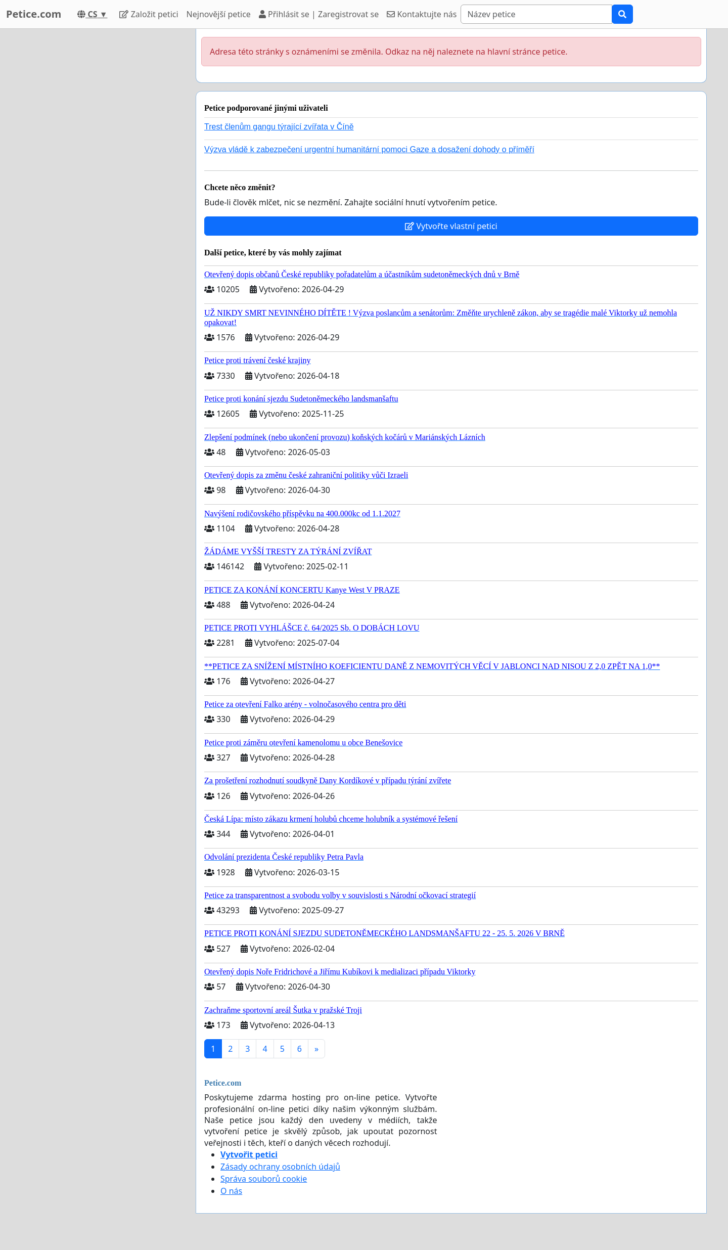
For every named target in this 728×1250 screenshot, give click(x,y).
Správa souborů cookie (263, 1178)
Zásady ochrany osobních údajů (280, 1166)
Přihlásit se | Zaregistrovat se (319, 14)
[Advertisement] (97, 180)
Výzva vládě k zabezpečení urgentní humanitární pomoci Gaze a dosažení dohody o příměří (369, 149)
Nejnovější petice (219, 14)
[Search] (536, 14)
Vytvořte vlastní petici (451, 226)
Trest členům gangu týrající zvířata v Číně (279, 126)
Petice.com (33, 14)
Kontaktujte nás (422, 14)
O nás (231, 1190)
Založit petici (148, 14)
